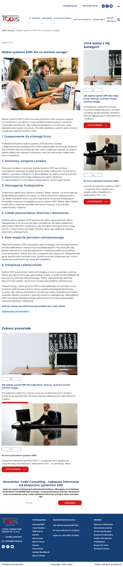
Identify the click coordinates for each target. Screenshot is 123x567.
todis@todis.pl (70, 6)
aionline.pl (116, 564)
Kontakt (99, 19)
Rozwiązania (63, 18)
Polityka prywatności (12, 564)
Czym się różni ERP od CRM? (66, 535)
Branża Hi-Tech (101, 545)
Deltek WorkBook (40, 552)
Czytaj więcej (16, 469)
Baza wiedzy (112, 19)
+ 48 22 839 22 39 (89, 6)
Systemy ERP (38, 524)
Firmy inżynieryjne (102, 531)
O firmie (34, 18)
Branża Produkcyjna (103, 535)
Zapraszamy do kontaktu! (15, 311)
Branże (47, 18)
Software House (101, 549)
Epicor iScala (38, 556)
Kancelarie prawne (103, 528)
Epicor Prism (38, 542)
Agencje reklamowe (103, 524)
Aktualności (82, 19)
